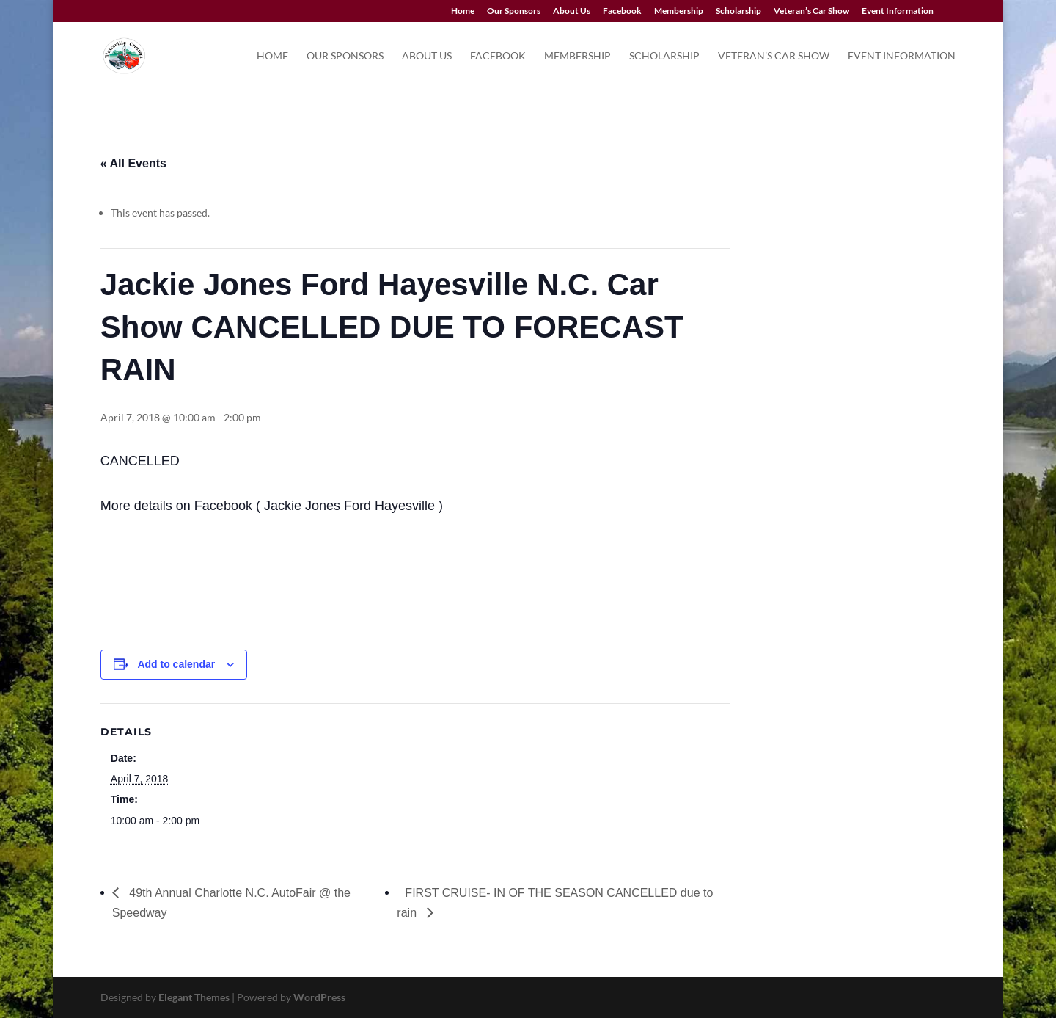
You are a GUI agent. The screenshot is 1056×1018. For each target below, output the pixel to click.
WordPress (319, 997)
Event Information (898, 11)
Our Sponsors (513, 11)
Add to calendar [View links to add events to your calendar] (176, 664)
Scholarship (738, 11)
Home (462, 11)
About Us (571, 11)
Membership (678, 11)
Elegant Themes (194, 997)
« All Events (133, 163)
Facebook (622, 11)
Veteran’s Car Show (811, 11)
